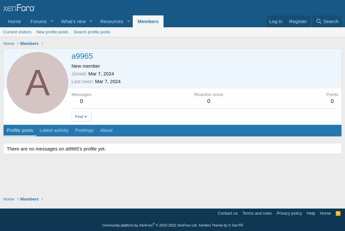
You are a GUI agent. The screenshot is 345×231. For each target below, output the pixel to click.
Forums (38, 21)
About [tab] (106, 130)
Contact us (228, 213)
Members (148, 21)
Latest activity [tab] (54, 130)
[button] (51, 21)
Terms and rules (257, 213)
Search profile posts (91, 32)
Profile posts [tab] (20, 130)
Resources (111, 21)
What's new (73, 21)
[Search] (327, 21)
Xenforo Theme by (220, 225)
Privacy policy (289, 213)
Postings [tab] (84, 130)
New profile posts (52, 32)
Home (14, 21)
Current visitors (17, 32)
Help (311, 213)
